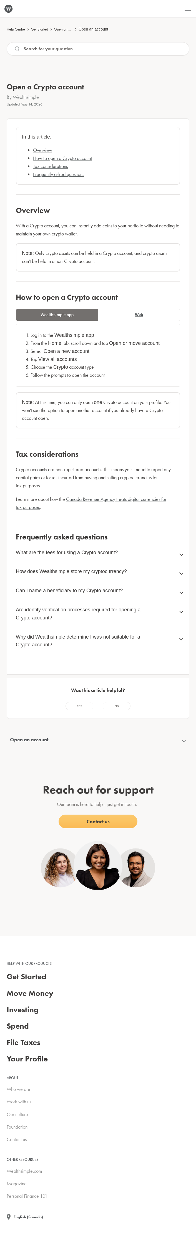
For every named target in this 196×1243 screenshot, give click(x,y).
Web (139, 314)
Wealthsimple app (57, 315)
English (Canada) (28, 1216)
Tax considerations (50, 166)
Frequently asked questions (58, 174)
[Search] (98, 49)
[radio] (79, 706)
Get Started (39, 29)
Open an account (67, 29)
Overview (42, 150)
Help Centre (16, 29)
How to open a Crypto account (62, 158)
